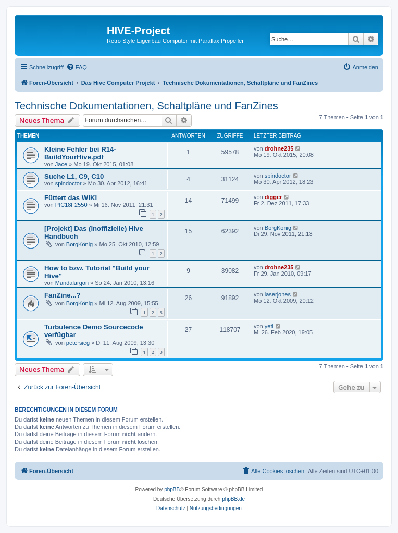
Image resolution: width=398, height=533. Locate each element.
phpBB (172, 489)
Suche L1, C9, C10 (74, 176)
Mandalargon (72, 283)
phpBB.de (233, 499)
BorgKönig (79, 244)
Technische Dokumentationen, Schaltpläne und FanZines (146, 105)
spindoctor (68, 183)
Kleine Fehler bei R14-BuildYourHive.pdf (80, 153)
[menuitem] (76, 67)
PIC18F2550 (71, 205)
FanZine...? (62, 295)
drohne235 (279, 148)
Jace (61, 164)
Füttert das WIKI (70, 198)
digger (273, 197)
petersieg (78, 343)
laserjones (278, 294)
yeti (269, 326)
